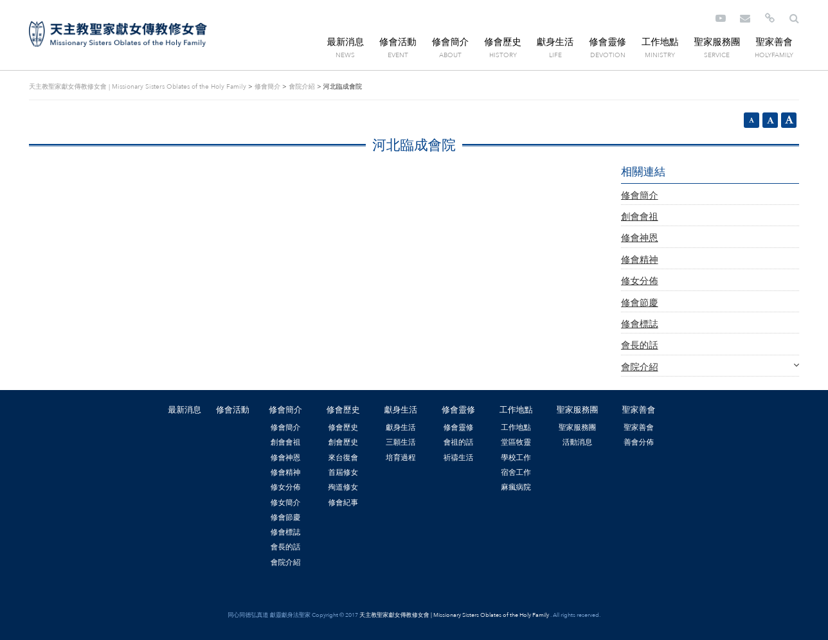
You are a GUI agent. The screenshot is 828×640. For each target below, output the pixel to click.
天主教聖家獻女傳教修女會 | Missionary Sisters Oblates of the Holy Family (118, 34)
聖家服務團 (717, 42)
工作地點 (660, 42)
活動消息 (577, 442)
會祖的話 (459, 442)
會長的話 (639, 345)
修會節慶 (639, 303)
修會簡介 (450, 42)
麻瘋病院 (516, 487)
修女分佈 (639, 281)
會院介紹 (301, 86)
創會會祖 (639, 217)
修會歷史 (502, 42)
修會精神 (639, 260)
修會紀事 (343, 502)
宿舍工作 (516, 472)
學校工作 (516, 457)
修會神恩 (639, 238)
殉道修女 (343, 487)
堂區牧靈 (516, 442)
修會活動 (398, 42)
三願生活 (401, 442)
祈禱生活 (459, 457)
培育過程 (401, 457)
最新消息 (345, 42)
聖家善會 (774, 42)
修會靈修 (607, 42)
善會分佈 (639, 442)
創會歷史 (343, 442)
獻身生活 (555, 42)
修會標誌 (639, 324)
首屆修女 (343, 472)
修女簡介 (286, 502)
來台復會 (343, 457)
